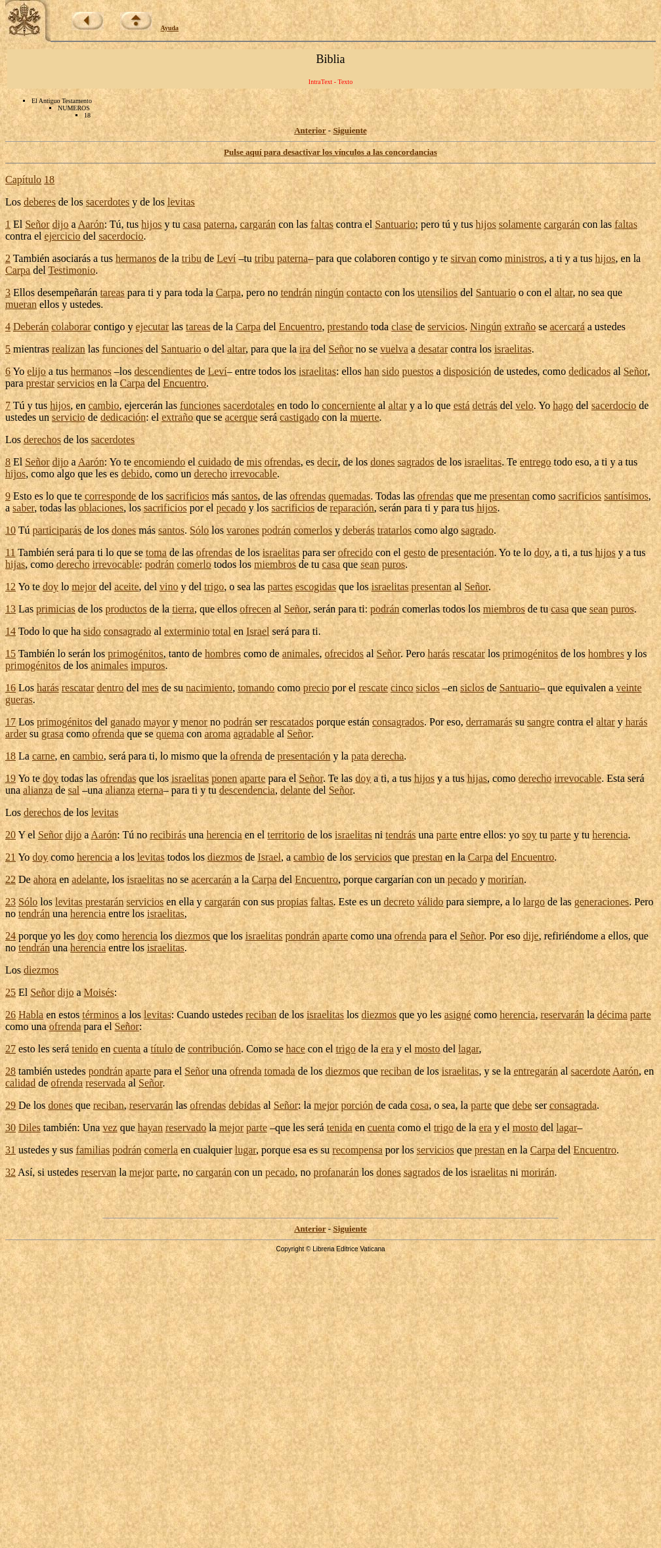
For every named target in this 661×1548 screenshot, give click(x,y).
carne (43, 756)
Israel (258, 631)
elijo (36, 371)
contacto (364, 292)
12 (10, 586)
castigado (299, 417)
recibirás (168, 834)
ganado (125, 721)
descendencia (247, 790)
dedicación (123, 417)
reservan (98, 1172)
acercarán (211, 879)
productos (125, 608)
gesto (415, 552)
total (221, 631)
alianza (38, 790)
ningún (328, 292)
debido (135, 473)
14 (10, 631)
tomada (280, 1071)
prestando (347, 326)
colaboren (375, 258)
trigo (214, 586)
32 (10, 1172)
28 (10, 1071)
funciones (122, 349)
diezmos (224, 857)
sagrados (416, 461)
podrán (276, 530)
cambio (103, 405)
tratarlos (394, 530)
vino (169, 586)
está (462, 405)
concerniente (348, 405)
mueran (21, 304)
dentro (110, 687)
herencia (224, 834)
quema (170, 733)
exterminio (186, 631)
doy (541, 552)
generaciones (601, 901)
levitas (181, 201)
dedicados (589, 371)
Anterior (310, 130)
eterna (150, 790)
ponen (224, 778)
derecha (388, 756)
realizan (68, 349)
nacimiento (209, 687)
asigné (457, 1014)
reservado (185, 1127)
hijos (151, 224)
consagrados (398, 721)
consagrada (573, 1105)
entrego (535, 461)
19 (10, 778)
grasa (52, 733)
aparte (252, 778)
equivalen (585, 687)
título (161, 1048)
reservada (105, 1082)
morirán (538, 1172)
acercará (567, 326)
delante (295, 790)
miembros (275, 564)
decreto (398, 901)
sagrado (477, 530)
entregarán (535, 1071)
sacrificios (187, 496)
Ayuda (170, 28)
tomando (256, 687)
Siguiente (349, 130)
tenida (339, 1127)
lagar (468, 1048)
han (371, 371)
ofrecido (355, 552)
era (387, 1048)
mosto (427, 1048)
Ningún (485, 326)
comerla (161, 1149)
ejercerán (143, 405)
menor (194, 721)
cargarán (258, 224)
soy (529, 834)
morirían (506, 879)
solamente (520, 224)
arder (16, 733)
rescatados (292, 721)
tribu (192, 258)
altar (564, 292)
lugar (245, 1149)
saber (23, 507)
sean (369, 564)
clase (401, 326)
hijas (15, 564)
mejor (84, 586)
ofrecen (255, 608)
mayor (156, 721)
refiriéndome (571, 935)
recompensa (357, 1149)
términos (100, 1014)
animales (301, 653)
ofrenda (108, 733)
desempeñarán (67, 292)
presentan (510, 496)
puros (394, 564)
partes (280, 586)
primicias (55, 608)
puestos (417, 371)
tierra (183, 608)
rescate (373, 687)
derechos (42, 439)
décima (612, 1014)
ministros (524, 258)
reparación (352, 507)
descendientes (163, 371)
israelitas (513, 349)
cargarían (394, 879)
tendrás (400, 834)
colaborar (71, 326)
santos (244, 496)
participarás (56, 530)
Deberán (31, 326)
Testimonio (71, 270)
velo (524, 405)
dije (531, 935)
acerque (241, 417)
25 (10, 992)
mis (254, 461)
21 (10, 857)
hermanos (136, 258)
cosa (419, 1105)
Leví (226, 258)
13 (10, 608)
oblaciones (101, 507)
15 (10, 653)
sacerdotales (248, 405)
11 (10, 552)
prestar (40, 383)
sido (391, 371)
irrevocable (253, 473)
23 (10, 901)
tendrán (296, 292)
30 (10, 1127)
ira (304, 349)
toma (156, 552)
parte (447, 834)
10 (10, 530)
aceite (126, 586)
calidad (20, 1082)
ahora (45, 879)
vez (109, 1127)
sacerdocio (120, 236)
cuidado (215, 461)
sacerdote (590, 1071)
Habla (30, 1014)
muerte (364, 417)
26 (10, 1014)
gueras (19, 699)
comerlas (421, 608)
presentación (467, 552)
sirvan (463, 258)
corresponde (110, 496)
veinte (628, 687)
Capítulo (23, 179)
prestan (427, 857)
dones (382, 461)
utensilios (437, 292)
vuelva (394, 349)
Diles (29, 1127)
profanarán (335, 1172)
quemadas (349, 496)
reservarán (562, 1014)
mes (150, 687)
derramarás (489, 721)
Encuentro (300, 326)
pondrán (303, 935)
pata (360, 756)
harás (438, 653)
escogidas (315, 586)
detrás (485, 405)
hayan (150, 1127)
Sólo (199, 530)
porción (357, 1105)
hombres (223, 653)
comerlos (312, 530)
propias (292, 901)
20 (10, 834)
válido (430, 901)
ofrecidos (344, 653)
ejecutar (152, 326)
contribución (214, 1048)
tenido (85, 1048)
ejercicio (63, 236)
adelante (89, 879)
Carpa (17, 270)
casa (192, 224)
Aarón (91, 224)
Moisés (99, 992)
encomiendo (159, 461)
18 (49, 179)
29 (10, 1105)
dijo (61, 224)
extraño (520, 326)
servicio (68, 417)
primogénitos (135, 653)
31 (10, 1149)
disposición (468, 371)
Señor (37, 224)
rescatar (468, 653)
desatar (433, 349)
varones (242, 530)
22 (10, 879)
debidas (244, 1105)
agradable (253, 733)
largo (534, 901)
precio (316, 687)
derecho (211, 473)
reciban (260, 1014)
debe (522, 1105)
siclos (428, 687)
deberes (40, 201)
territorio (286, 834)
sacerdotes (108, 201)
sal (74, 790)
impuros (148, 665)
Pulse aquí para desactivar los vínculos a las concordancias (330, 152)
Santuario (395, 224)
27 (10, 1048)
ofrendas (283, 461)
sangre (541, 721)
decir (327, 461)
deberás (359, 530)
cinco (402, 687)
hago (563, 405)
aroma (217, 733)
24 (10, 935)
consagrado (128, 631)
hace (295, 1048)
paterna (218, 224)
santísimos (626, 496)
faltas (321, 224)
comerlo (194, 564)
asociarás (71, 258)
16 (10, 687)
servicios (446, 326)
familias (93, 1149)
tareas (112, 292)
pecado (231, 507)
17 (10, 721)
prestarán (104, 901)
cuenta (126, 1048)
